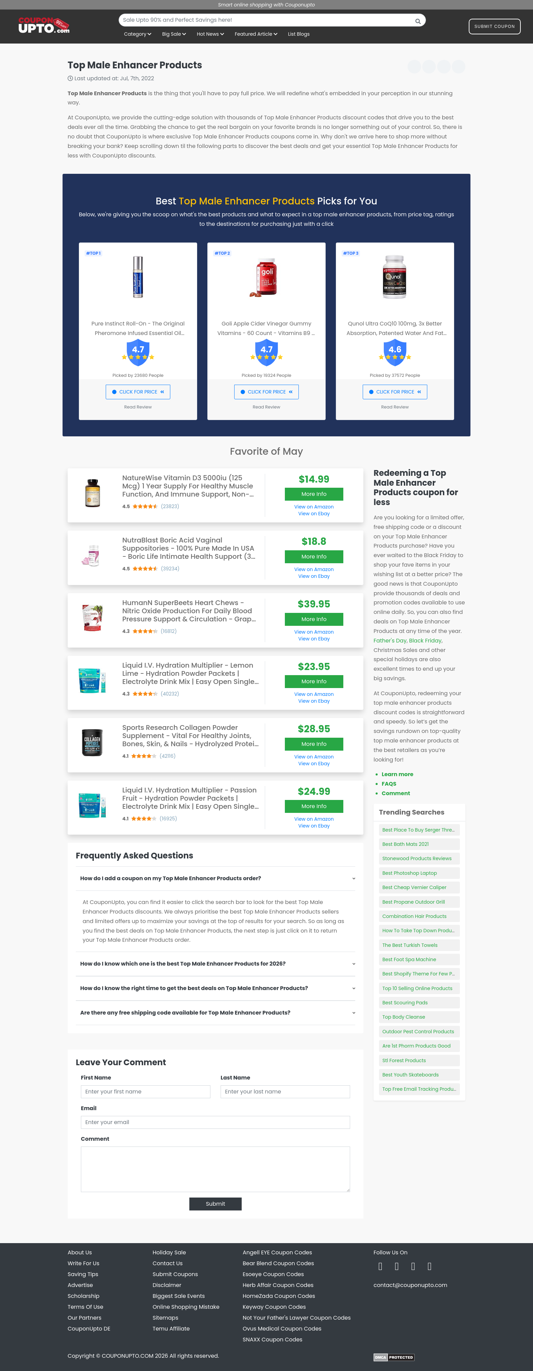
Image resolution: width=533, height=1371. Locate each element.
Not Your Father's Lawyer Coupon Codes (297, 1318)
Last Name (235, 1078)
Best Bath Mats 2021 (405, 844)
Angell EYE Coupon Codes (277, 1252)
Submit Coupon (495, 27)
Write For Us (83, 1263)
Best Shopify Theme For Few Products (426, 973)
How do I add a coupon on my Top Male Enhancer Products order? (170, 878)
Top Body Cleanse (403, 1017)
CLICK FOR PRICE (138, 391)
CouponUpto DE (89, 1329)
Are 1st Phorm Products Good (416, 1045)
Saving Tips (83, 1274)
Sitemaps (165, 1318)
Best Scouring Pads (405, 1002)
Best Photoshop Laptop (409, 873)
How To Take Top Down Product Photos (428, 930)
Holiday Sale (169, 1252)
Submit (215, 1204)
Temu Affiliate (171, 1329)
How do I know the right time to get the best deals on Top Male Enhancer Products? (194, 988)
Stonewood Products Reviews (417, 858)
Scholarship (84, 1296)
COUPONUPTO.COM (127, 1356)
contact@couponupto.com (410, 1285)
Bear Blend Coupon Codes (278, 1263)
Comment (95, 1139)
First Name (96, 1078)
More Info (314, 494)
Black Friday (425, 641)
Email (89, 1108)
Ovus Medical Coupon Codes (282, 1329)
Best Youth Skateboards (410, 1074)
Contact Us (168, 1263)
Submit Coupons (175, 1274)
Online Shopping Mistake (186, 1307)
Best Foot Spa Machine (409, 959)
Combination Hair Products (414, 916)
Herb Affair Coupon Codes (278, 1285)
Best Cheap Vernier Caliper (414, 887)
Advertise (80, 1285)
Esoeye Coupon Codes (273, 1274)
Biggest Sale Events (179, 1296)
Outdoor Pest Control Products (418, 1031)
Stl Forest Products (404, 1060)
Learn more (397, 774)
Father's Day (390, 641)
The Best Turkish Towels (409, 945)
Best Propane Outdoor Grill (413, 902)
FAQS (389, 784)
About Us (80, 1252)
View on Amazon (314, 506)
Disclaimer (167, 1285)
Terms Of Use (85, 1307)
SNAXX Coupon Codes (273, 1339)
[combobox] (272, 20)
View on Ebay (314, 513)
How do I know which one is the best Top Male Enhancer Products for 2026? (183, 964)
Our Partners (84, 1318)
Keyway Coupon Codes (274, 1307)
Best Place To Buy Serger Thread (420, 829)
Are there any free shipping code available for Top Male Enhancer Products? (185, 1013)
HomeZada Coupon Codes (279, 1296)
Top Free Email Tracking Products (421, 1089)
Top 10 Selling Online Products (417, 988)
